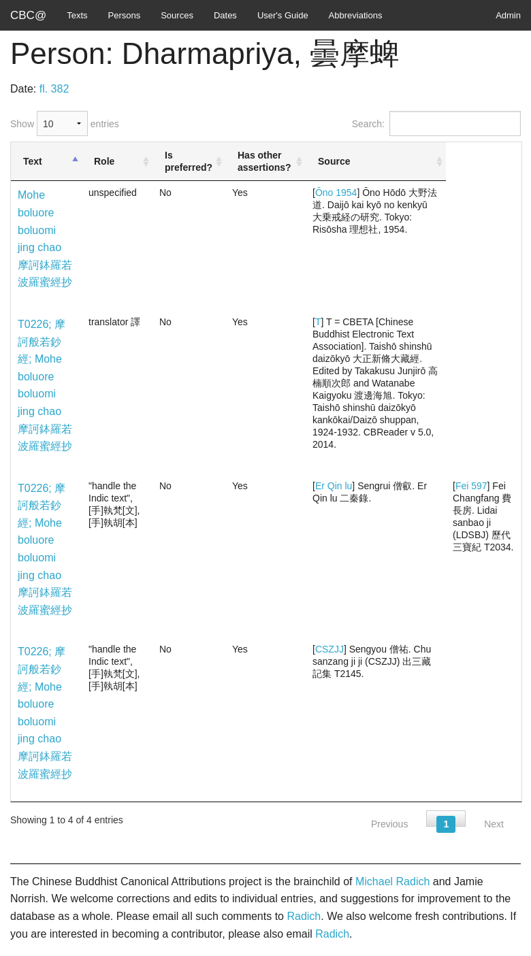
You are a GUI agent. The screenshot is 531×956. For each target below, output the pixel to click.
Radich (304, 916)
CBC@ (28, 15)
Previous (389, 824)
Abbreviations (356, 15)
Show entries (64, 123)
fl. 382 (54, 89)
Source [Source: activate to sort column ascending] (334, 161)
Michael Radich (392, 881)
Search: (436, 123)
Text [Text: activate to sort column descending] (32, 161)
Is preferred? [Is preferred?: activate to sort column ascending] (188, 161)
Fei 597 (471, 485)
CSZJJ (329, 649)
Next (494, 824)
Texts (77, 15)
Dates (225, 15)
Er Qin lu (333, 485)
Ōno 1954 (336, 192)
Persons (124, 15)
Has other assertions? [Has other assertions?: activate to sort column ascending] (264, 161)
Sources (177, 15)
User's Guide (282, 15)
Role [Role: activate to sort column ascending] (104, 161)
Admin (508, 15)
